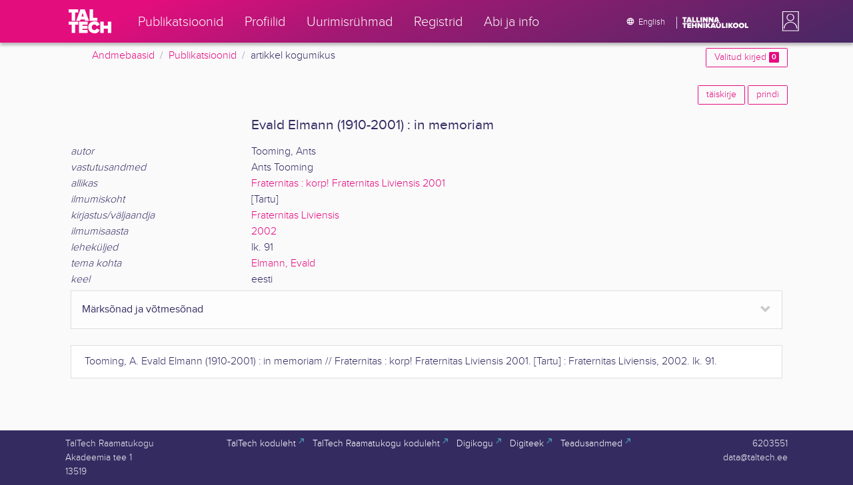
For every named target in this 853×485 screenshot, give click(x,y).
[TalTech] (90, 21)
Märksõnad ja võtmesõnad (142, 309)
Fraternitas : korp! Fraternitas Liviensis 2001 (348, 183)
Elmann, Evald (283, 263)
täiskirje (721, 94)
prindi (767, 94)
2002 (264, 231)
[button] (788, 21)
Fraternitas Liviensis (295, 215)
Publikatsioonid (203, 55)
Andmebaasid (123, 55)
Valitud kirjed (746, 57)
